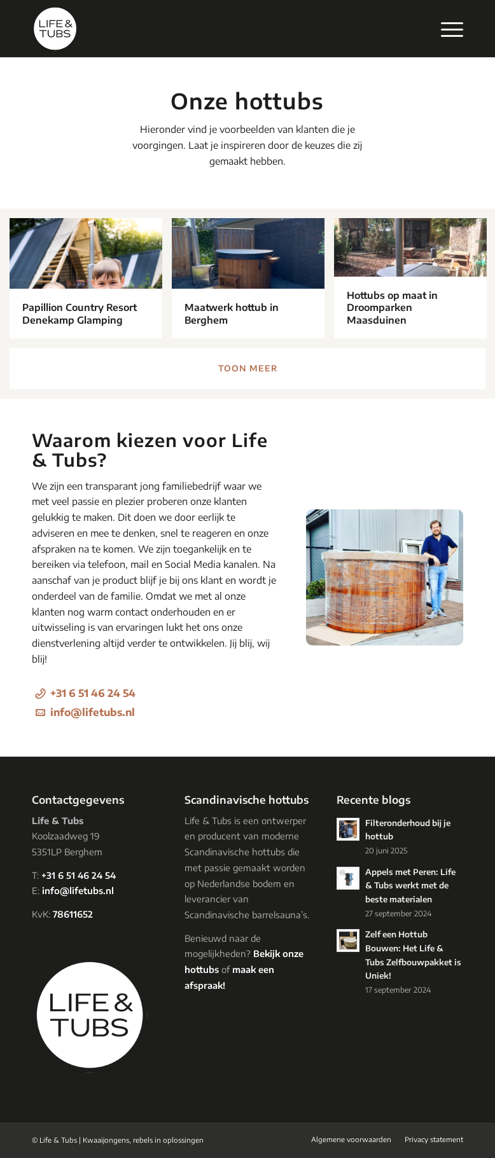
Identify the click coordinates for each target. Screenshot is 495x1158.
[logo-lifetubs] (55, 28)
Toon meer (247, 368)
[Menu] (445, 28)
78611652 (73, 914)
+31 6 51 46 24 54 (93, 693)
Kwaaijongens (106, 1140)
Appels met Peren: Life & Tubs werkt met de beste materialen (410, 885)
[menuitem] (445, 28)
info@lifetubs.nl (92, 712)
